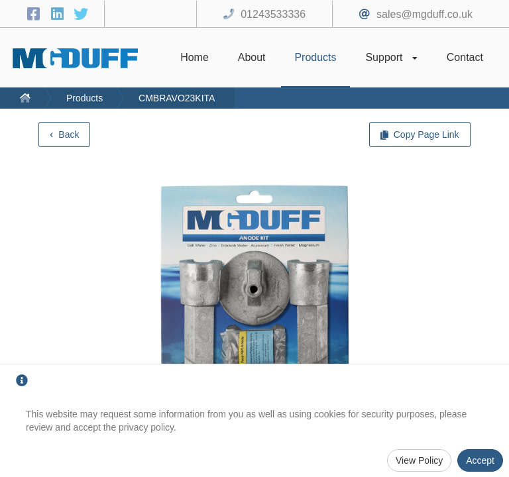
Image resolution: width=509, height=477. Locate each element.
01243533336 (273, 14)
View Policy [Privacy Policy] (419, 460)
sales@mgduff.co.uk (424, 14)
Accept (480, 460)
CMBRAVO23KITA (177, 98)
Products (84, 98)
